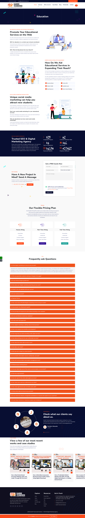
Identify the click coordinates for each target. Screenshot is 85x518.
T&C (45, 504)
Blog (60, 5)
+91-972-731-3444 (13, 1)
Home (35, 5)
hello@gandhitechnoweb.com (25, 1)
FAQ (45, 506)
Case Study (55, 5)
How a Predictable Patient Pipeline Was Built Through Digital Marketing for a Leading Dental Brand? (63, 481)
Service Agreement (47, 502)
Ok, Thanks (53, 516)
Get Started (30, 185)
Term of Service (52, 190)
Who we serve (47, 5)
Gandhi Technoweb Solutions (61, 508)
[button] (44, 436)
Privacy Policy (70, 189)
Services (40, 5)
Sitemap (45, 508)
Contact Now (20, 246)
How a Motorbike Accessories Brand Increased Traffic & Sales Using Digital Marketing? (40, 481)
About (36, 502)
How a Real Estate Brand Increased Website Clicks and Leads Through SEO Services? (19, 481)
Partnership (65, 5)
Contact (71, 5)
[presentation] (53, 184)
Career (45, 509)
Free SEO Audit (38, 506)
